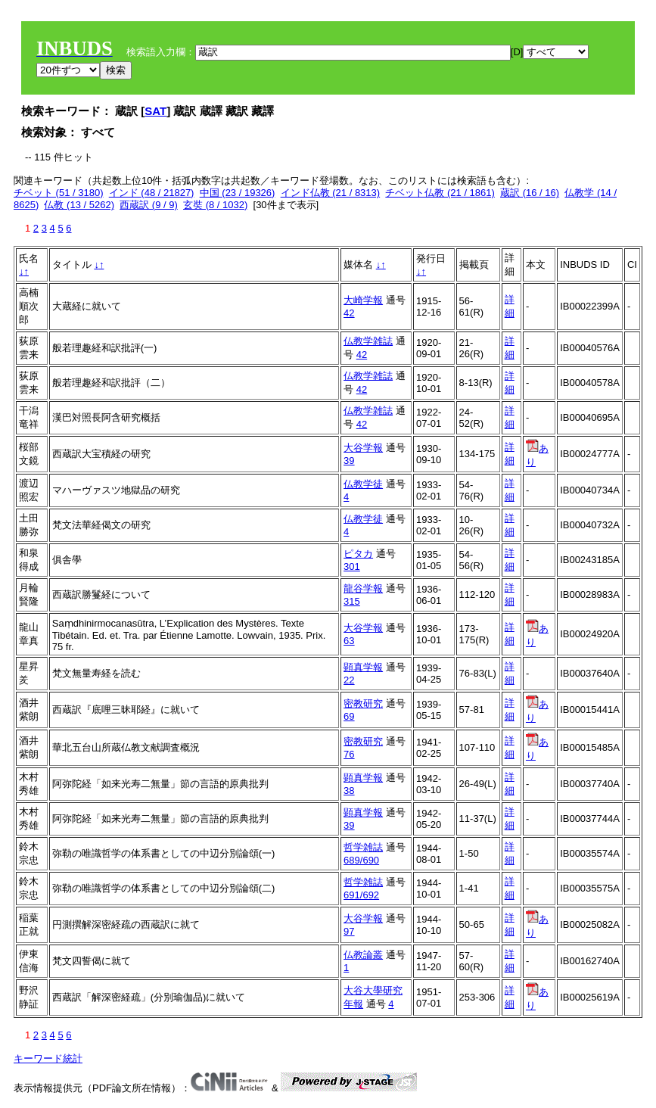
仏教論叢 (363, 954)
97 (349, 931)
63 (349, 640)
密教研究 (363, 703)
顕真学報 (363, 667)
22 (349, 680)
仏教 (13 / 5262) (79, 204)
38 (349, 790)
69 (349, 716)
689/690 (361, 860)
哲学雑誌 (363, 847)
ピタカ (358, 553)
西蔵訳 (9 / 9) (149, 204)
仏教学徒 (363, 484)
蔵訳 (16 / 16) (529, 192)
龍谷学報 (363, 588)
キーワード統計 (48, 1058)
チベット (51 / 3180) (59, 192)
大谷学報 (363, 447)
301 (352, 566)
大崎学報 (363, 300)
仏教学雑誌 (368, 341)
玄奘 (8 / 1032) (215, 204)
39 (349, 460)
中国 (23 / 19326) (237, 192)
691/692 (361, 895)
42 (349, 313)
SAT (155, 110)
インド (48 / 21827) (151, 192)
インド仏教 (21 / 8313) (331, 192)
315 (352, 601)
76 (349, 754)
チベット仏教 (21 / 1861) (440, 192)
